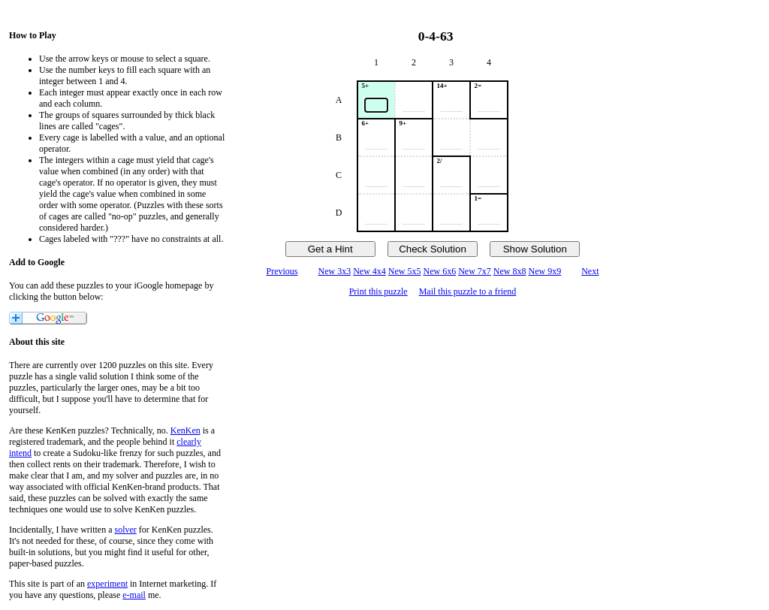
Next (590, 271)
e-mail (134, 595)
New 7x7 (474, 271)
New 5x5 (404, 271)
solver (126, 529)
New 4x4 (369, 271)
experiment (107, 583)
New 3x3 (334, 271)
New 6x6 (440, 271)
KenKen (185, 430)
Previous (281, 271)
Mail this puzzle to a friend (468, 291)
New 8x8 (509, 271)
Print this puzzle (378, 291)
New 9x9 (545, 271)
